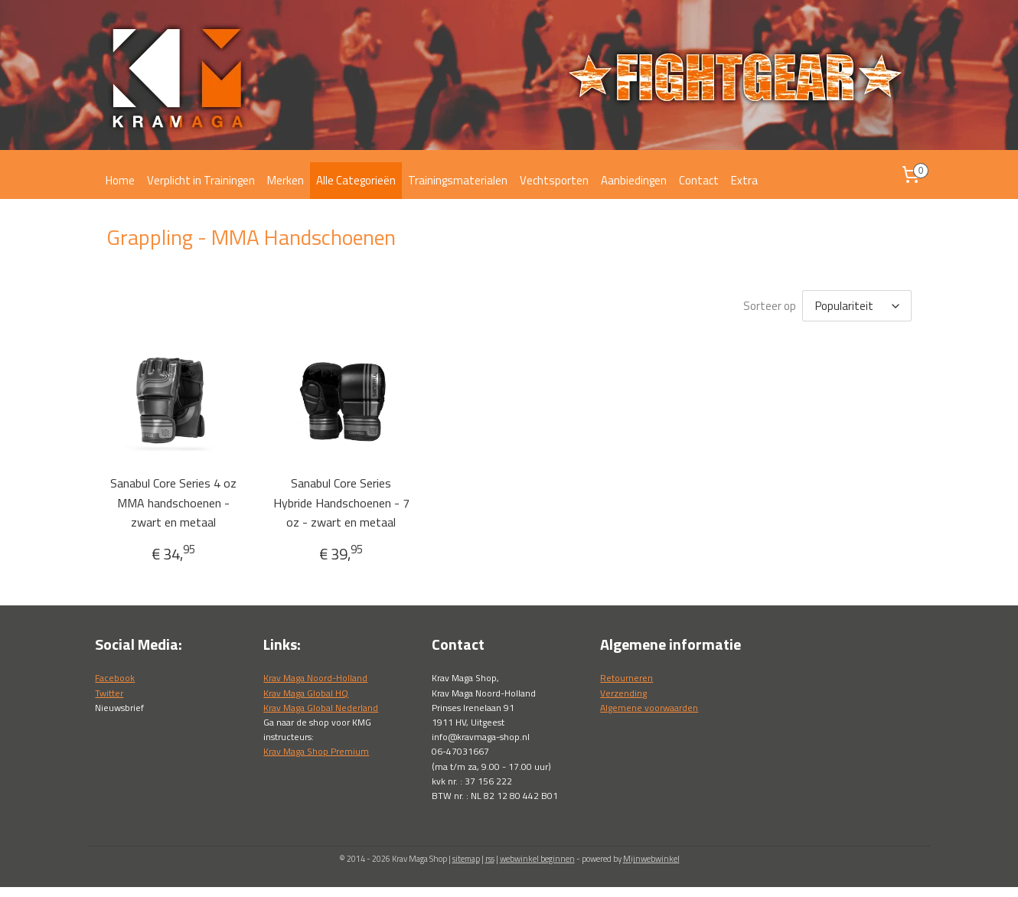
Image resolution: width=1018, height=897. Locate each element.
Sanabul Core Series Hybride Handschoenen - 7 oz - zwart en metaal (341, 502)
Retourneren (626, 677)
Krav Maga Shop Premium (316, 751)
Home (120, 180)
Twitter (109, 693)
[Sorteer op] (857, 306)
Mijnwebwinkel (651, 859)
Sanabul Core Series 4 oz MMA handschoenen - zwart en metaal (173, 502)
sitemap (466, 859)
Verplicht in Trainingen (201, 180)
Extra (744, 180)
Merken (285, 180)
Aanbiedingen (634, 180)
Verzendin (621, 693)
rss (489, 859)
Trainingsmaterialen (457, 180)
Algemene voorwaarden (649, 707)
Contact (699, 180)
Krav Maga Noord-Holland (315, 677)
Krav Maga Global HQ (305, 693)
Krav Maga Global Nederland (320, 707)
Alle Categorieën (356, 180)
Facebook (115, 677)
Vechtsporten (554, 180)
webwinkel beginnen (537, 859)
